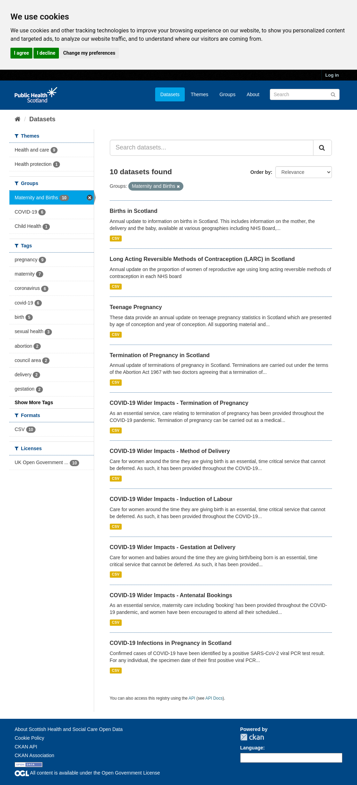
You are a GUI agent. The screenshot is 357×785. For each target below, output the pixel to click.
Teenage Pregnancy (136, 307)
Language (251, 748)
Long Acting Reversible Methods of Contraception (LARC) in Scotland (202, 259)
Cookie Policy (29, 738)
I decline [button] (46, 53)
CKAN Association (34, 755)
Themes (199, 94)
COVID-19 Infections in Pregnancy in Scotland (170, 643)
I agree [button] (21, 53)
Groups (227, 94)
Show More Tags (34, 402)
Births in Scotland (134, 211)
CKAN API (26, 746)
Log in (332, 75)
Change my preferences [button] (89, 53)
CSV (116, 238)
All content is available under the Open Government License (87, 773)
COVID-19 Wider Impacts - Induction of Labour (171, 499)
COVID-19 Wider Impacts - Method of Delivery (170, 451)
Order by (260, 172)
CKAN (252, 737)
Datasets (170, 94)
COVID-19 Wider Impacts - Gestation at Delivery (173, 547)
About (252, 94)
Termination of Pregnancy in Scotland (160, 355)
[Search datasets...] (212, 148)
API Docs (214, 698)
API (192, 698)
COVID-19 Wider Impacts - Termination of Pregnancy (179, 403)
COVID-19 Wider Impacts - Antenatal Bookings (171, 595)
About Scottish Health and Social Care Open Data (69, 729)
